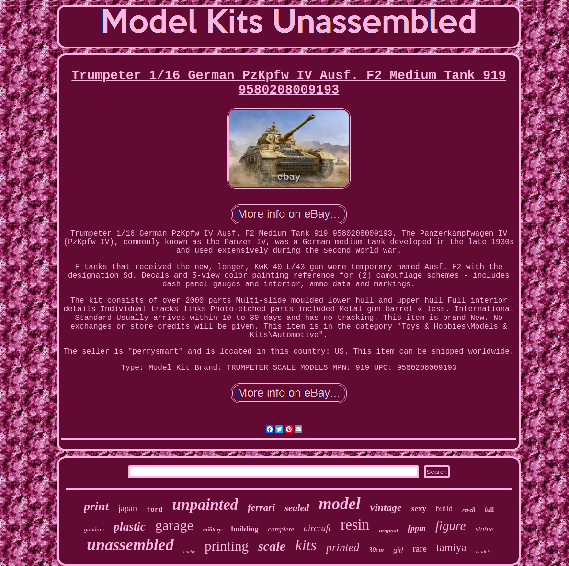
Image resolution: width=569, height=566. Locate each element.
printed (342, 547)
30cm (376, 550)
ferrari (261, 507)
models (483, 551)
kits (305, 545)
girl (398, 550)
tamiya (451, 548)
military (212, 529)
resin (355, 524)
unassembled (130, 545)
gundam (94, 529)
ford (155, 510)
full (489, 509)
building (245, 529)
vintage (386, 507)
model (339, 504)
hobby (189, 551)
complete (281, 529)
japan (127, 508)
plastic (130, 526)
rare (419, 548)
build (444, 508)
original (388, 530)
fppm (417, 528)
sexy (418, 508)
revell (468, 510)
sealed (296, 508)
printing (227, 546)
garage (174, 525)
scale (272, 546)
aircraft (317, 528)
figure (450, 526)
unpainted (205, 504)
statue (484, 529)
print (96, 506)
